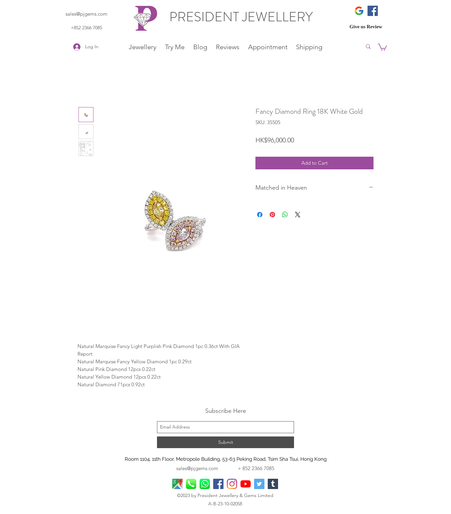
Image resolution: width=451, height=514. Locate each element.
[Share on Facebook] (260, 215)
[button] (382, 47)
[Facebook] (373, 11)
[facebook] (218, 484)
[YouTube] (245, 484)
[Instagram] (232, 484)
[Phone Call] (191, 484)
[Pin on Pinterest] (272, 215)
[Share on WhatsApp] (285, 215)
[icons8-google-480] (359, 11)
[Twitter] (259, 484)
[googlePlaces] (177, 484)
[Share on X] (298, 215)
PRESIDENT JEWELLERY (242, 16)
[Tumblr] (273, 484)
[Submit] (225, 442)
